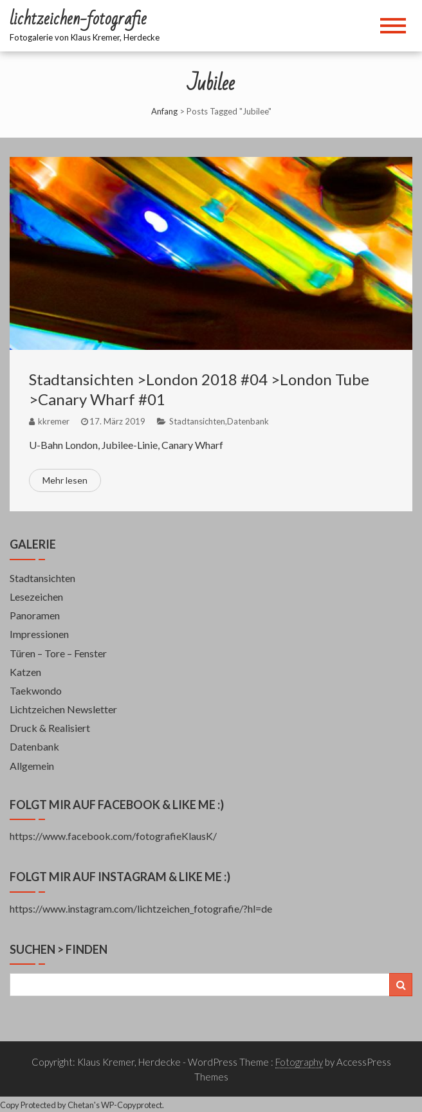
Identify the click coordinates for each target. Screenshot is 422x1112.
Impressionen (39, 634)
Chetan (81, 1105)
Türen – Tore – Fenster (58, 653)
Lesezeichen (36, 596)
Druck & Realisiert (50, 728)
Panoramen (35, 615)
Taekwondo (36, 690)
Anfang (164, 111)
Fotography (299, 1062)
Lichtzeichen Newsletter (63, 709)
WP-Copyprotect (131, 1105)
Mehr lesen (64, 480)
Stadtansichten (197, 421)
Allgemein (32, 766)
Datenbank (248, 421)
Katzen (25, 672)
